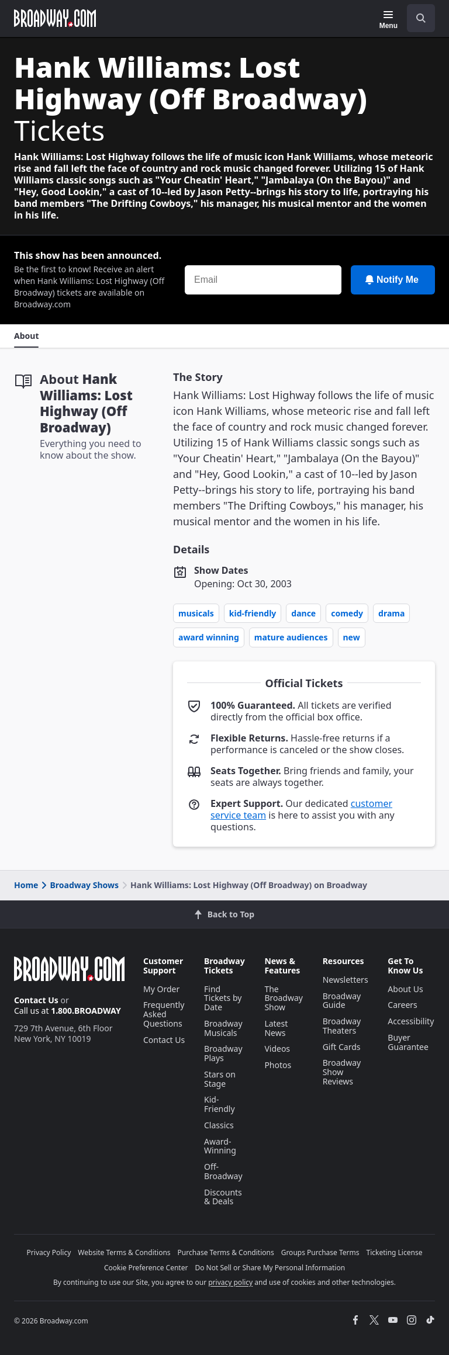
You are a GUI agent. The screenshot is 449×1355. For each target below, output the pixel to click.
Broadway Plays (223, 1053)
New (351, 637)
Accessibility (411, 1021)
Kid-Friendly (253, 613)
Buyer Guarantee (408, 1042)
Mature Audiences (291, 637)
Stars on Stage (220, 1079)
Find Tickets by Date (222, 998)
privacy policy (230, 1282)
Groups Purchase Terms (320, 1252)
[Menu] (388, 20)
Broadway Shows (79, 884)
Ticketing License (395, 1252)
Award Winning (208, 637)
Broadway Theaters (342, 1026)
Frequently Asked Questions (163, 1014)
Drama (391, 613)
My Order (161, 988)
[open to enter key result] (421, 18)
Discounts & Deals (223, 1197)
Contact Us (36, 1000)
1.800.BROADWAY (86, 1010)
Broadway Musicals (223, 1028)
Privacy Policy (49, 1252)
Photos (277, 1064)
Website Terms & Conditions (124, 1252)
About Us (405, 988)
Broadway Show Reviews (342, 1072)
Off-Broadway (223, 1171)
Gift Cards (342, 1046)
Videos (277, 1048)
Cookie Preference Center (146, 1268)
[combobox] (416, 18)
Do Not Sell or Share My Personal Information (270, 1268)
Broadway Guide (342, 1000)
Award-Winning (220, 1146)
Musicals (196, 613)
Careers (402, 1004)
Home (26, 884)
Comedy (347, 613)
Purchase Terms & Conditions (226, 1252)
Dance (303, 613)
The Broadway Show (283, 998)
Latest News (276, 1028)
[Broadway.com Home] (55, 18)
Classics (219, 1125)
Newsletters (345, 979)
